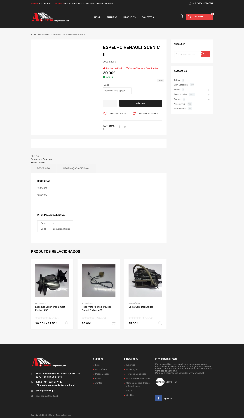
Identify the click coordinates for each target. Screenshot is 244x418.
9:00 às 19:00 (45, 3)
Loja (97, 365)
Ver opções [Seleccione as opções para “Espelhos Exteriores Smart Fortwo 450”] (67, 323)
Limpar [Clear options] (161, 80)
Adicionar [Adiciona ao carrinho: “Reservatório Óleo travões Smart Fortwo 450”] (113, 323)
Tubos (177, 80)
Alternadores (180, 108)
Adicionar (140, 103)
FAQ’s (129, 390)
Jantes (177, 99)
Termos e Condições (136, 374)
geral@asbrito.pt (45, 390)
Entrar (200, 3)
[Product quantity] (110, 103)
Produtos (129, 17)
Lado (106, 85)
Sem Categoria (181, 85)
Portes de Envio (113, 68)
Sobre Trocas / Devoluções (142, 68)
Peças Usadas (44, 34)
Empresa (112, 17)
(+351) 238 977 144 (88, 3)
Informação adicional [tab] (76, 168)
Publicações (132, 369)
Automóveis (40, 303)
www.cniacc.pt (196, 373)
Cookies (130, 395)
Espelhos (57, 34)
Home (97, 17)
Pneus (177, 89)
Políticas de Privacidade (138, 378)
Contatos (148, 17)
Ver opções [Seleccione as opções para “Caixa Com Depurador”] (160, 323)
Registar (209, 3)
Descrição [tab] (43, 168)
